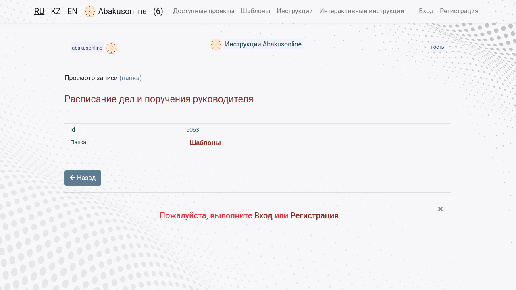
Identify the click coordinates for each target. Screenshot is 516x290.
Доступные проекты (204, 11)
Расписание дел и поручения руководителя (159, 99)
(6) (158, 11)
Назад (83, 178)
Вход (426, 11)
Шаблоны (255, 11)
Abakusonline (115, 11)
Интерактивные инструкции (361, 11)
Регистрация (459, 11)
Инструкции (295, 11)
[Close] (440, 209)
